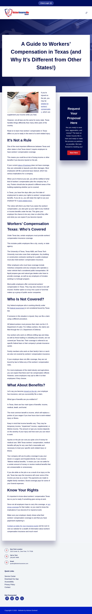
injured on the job (30, 391)
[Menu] (86, 13)
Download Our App (12, 579)
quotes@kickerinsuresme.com (19, 563)
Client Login (46, 3)
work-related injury (25, 201)
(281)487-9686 (14, 557)
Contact (7, 587)
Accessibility (9, 582)
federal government (17, 308)
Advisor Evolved (31, 610)
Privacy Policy (10, 584)
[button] (73, 152)
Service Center (10, 576)
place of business (24, 165)
